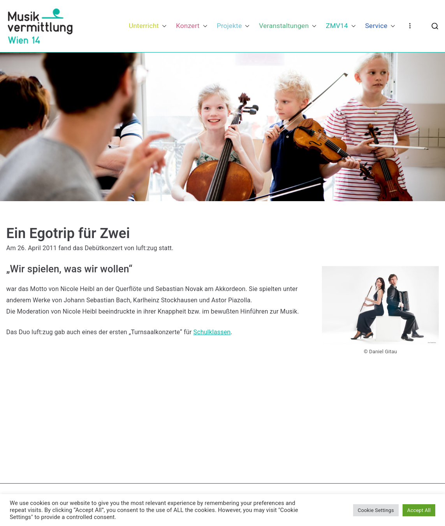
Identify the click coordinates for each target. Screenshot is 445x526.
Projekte (233, 26)
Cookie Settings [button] (376, 510)
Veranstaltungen (288, 26)
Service (380, 26)
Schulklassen (211, 332)
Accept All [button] (419, 510)
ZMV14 (341, 26)
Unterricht (148, 26)
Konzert (192, 26)
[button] (163, 26)
